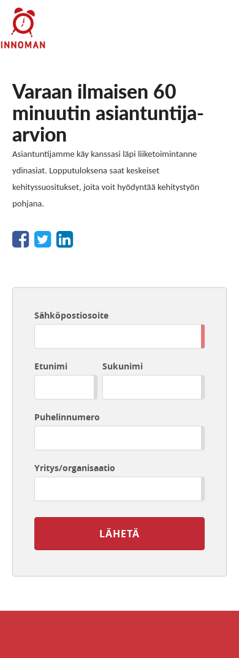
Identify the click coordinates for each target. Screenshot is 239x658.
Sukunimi (122, 366)
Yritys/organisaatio (74, 468)
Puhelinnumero (67, 417)
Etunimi (50, 366)
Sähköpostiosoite (71, 315)
